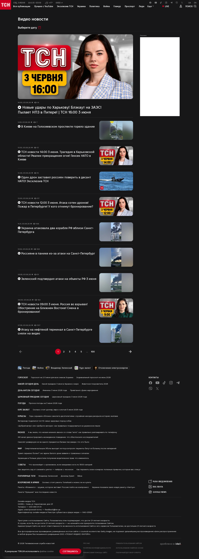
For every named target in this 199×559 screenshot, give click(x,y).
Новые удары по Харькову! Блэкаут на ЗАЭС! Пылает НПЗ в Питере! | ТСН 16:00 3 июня (60, 109)
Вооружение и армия (28, 482)
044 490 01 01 (35, 507)
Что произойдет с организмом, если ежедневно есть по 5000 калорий (60, 465)
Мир (20, 448)
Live (165, 7)
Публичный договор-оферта (128, 552)
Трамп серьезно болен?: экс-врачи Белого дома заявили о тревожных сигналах (53, 453)
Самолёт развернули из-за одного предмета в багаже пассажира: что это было (53, 442)
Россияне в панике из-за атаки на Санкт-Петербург (56, 253)
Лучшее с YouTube (43, 7)
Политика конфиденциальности (97, 548)
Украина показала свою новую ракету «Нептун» (113, 487)
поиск (190, 7)
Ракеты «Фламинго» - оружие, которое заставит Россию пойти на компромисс (53, 487)
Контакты (154, 377)
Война (106, 7)
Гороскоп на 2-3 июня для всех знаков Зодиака (52, 377)
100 (93, 351)
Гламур (117, 7)
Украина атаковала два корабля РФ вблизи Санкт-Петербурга (56, 229)
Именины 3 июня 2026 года (55, 390)
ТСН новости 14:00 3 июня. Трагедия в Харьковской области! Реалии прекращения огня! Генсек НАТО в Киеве (56, 155)
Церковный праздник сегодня (33, 397)
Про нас (86, 543)
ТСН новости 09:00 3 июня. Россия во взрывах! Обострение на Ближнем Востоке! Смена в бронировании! (53, 307)
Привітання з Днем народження (84, 390)
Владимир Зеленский (59, 368)
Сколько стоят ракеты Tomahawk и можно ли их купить (66, 482)
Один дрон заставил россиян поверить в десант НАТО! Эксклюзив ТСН (54, 179)
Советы (22, 465)
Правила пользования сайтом (129, 543)
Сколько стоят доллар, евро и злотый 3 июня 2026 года (58, 410)
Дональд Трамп (67, 476)
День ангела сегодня (28, 390)
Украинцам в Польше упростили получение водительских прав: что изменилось (53, 458)
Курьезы (22, 416)
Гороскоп (23, 377)
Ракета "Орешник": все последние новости (37, 492)
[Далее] (130, 352)
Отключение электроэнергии (110, 368)
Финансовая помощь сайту (95, 552)
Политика (94, 7)
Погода (24, 368)
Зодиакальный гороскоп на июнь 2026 (93, 377)
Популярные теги (26, 476)
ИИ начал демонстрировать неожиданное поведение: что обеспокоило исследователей (58, 437)
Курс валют (83, 368)
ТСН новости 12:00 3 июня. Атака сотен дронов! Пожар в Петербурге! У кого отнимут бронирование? (55, 204)
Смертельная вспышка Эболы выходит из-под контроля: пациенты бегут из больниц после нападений (70, 448)
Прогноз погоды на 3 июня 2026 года (45, 403)
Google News (157, 492)
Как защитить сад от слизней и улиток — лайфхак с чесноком (45, 469)
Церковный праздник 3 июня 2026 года (69, 397)
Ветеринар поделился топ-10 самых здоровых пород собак (44, 421)
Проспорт (130, 7)
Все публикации (21, 7)
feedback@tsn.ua (52, 510)
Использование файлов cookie (129, 548)
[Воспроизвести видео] (75, 66)
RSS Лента (156, 486)
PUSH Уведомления (160, 481)
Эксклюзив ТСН (65, 7)
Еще (149, 7)
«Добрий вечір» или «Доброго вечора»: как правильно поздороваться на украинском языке (59, 426)
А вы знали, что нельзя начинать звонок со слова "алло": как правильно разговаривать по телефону (72, 432)
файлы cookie (47, 551)
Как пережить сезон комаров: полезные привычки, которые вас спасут (108, 469)
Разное (21, 432)
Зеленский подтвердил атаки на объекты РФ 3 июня (57, 278)
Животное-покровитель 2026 (95, 384)
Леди (141, 7)
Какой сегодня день (28, 384)
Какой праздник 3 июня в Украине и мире (60, 384)
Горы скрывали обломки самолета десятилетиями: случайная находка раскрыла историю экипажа (73, 416)
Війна (79, 476)
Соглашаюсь (70, 551)
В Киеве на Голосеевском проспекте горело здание (56, 126)
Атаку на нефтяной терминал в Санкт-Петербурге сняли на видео (55, 331)
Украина (81, 7)
